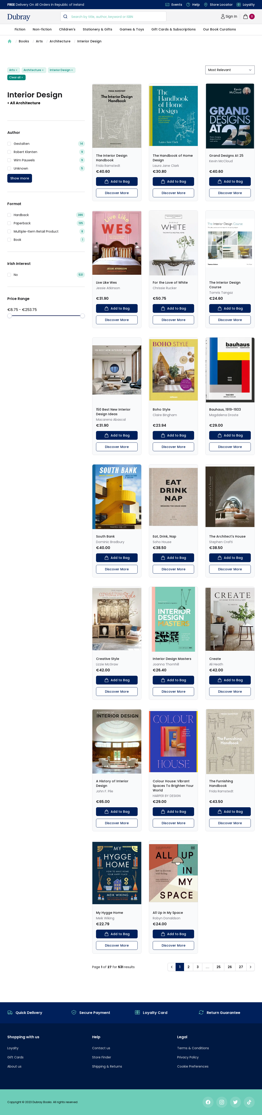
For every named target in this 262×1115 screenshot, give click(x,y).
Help (196, 4)
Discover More (117, 193)
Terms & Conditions (193, 1048)
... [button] (207, 967)
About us (14, 1066)
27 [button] (241, 967)
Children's (67, 29)
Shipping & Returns (107, 1066)
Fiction (20, 29)
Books (24, 41)
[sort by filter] (230, 70)
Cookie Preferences (193, 1066)
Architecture (60, 41)
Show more (19, 178)
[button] (172, 967)
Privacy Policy (188, 1057)
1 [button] (179, 967)
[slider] (9, 315)
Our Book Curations (219, 29)
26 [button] (230, 967)
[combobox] (113, 16)
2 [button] (188, 967)
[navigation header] (18, 17)
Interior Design (89, 41)
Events (176, 4)
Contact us (101, 1048)
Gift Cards (15, 1057)
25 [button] (219, 967)
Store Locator (221, 4)
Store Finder (101, 1057)
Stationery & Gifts (97, 29)
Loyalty (249, 4)
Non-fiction (42, 29)
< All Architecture (23, 103)
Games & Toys (132, 29)
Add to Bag (117, 181)
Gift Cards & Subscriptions (173, 29)
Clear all (16, 77)
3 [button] (198, 967)
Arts (39, 41)
